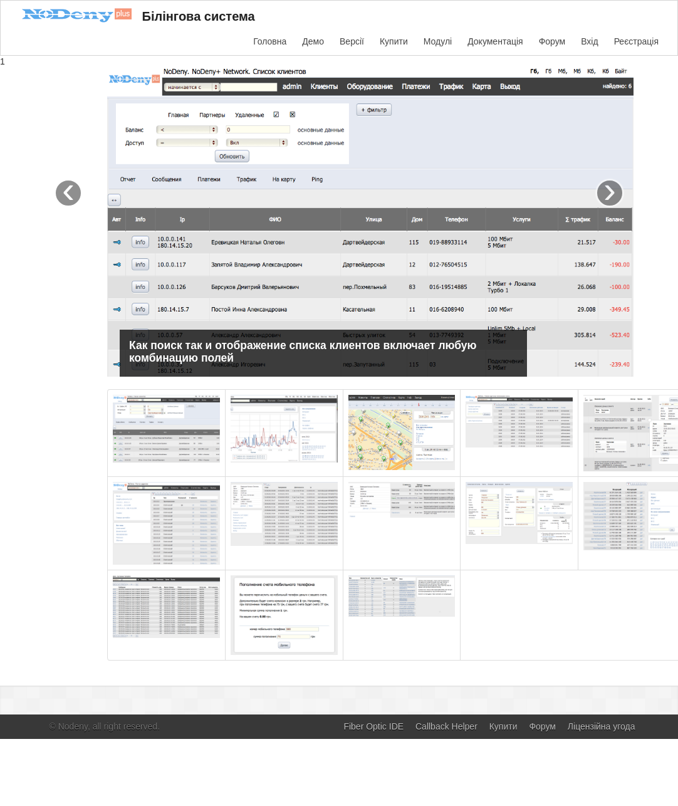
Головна (269, 41)
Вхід (589, 41)
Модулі (438, 41)
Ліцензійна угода (601, 726)
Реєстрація (636, 41)
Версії (352, 41)
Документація (495, 41)
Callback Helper (446, 726)
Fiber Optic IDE (373, 726)
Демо (313, 41)
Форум (552, 41)
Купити (394, 41)
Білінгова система (134, 17)
